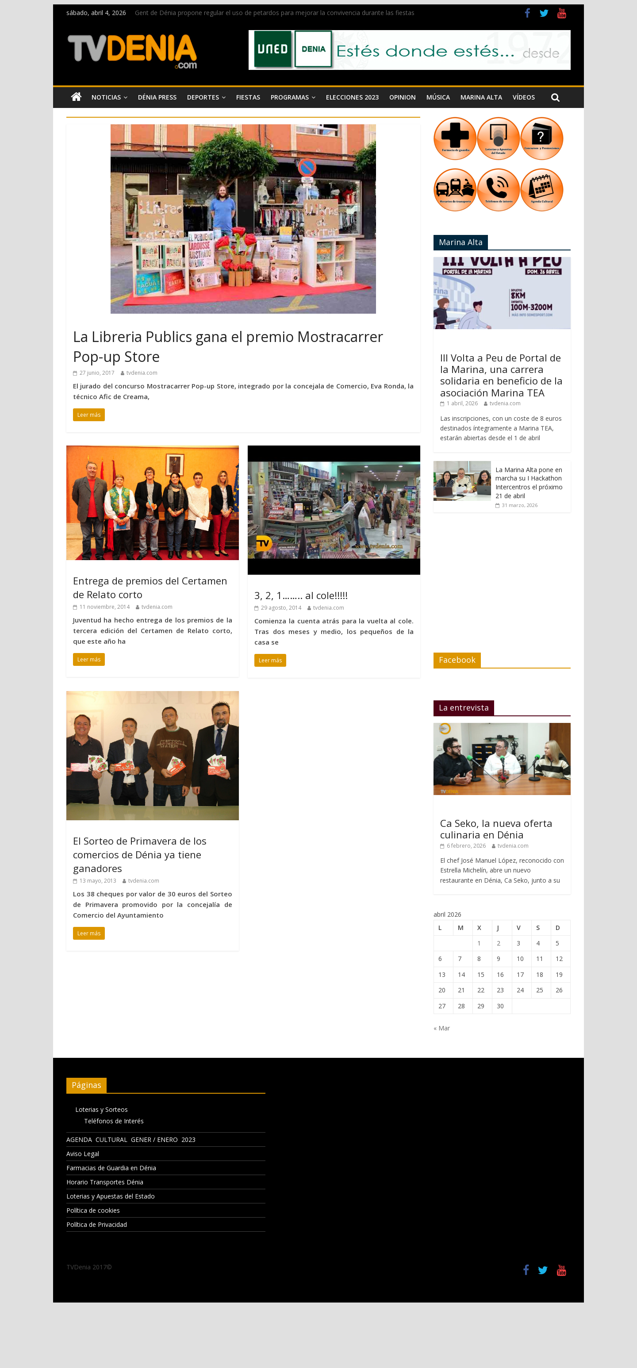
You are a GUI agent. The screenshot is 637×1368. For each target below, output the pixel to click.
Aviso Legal (82, 1153)
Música (438, 97)
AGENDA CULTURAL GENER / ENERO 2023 (131, 1139)
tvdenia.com (142, 373)
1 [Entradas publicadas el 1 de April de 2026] (479, 943)
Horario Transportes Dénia (104, 1182)
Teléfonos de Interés (114, 1121)
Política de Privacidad (96, 1224)
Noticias (106, 97)
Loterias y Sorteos (101, 1109)
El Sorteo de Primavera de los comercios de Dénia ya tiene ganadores (140, 854)
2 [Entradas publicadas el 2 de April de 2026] (498, 943)
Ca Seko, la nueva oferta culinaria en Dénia (496, 828)
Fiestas (248, 97)
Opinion (402, 97)
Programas (290, 97)
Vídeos (524, 97)
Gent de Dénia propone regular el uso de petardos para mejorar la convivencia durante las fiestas (274, 12)
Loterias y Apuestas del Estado (110, 1196)
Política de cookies (93, 1210)
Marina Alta (481, 97)
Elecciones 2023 (352, 97)
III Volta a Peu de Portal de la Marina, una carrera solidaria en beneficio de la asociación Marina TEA (501, 375)
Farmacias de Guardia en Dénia (111, 1168)
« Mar (442, 1028)
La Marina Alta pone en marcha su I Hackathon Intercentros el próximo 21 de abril (529, 482)
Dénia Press (157, 97)
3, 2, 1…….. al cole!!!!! (301, 595)
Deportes (203, 97)
